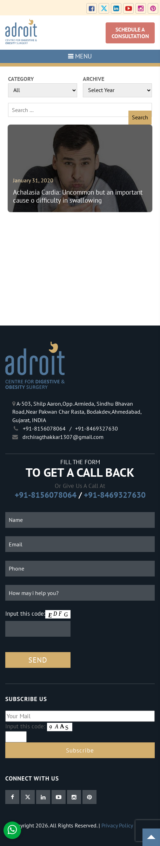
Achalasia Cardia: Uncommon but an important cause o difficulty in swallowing (77, 196)
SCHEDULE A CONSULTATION (130, 33)
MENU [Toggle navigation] (80, 56)
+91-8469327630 (115, 495)
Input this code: (25, 613)
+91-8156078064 (45, 495)
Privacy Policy (117, 825)
